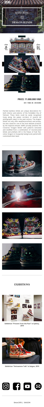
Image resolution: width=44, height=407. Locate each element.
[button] (2, 2)
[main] (22, 17)
